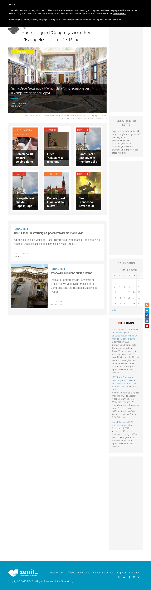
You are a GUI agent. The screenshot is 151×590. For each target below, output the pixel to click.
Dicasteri (51, 130)
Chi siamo (53, 572)
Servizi (96, 572)
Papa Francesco (23, 134)
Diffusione (71, 572)
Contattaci (134, 572)
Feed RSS (127, 323)
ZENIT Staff (16, 106)
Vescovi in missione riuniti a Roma (71, 273)
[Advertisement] (126, 68)
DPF (62, 572)
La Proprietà (84, 572)
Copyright (122, 572)
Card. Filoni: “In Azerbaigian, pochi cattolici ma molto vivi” (48, 233)
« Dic (114, 310)
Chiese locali (53, 174)
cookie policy (119, 13)
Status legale (108, 572)
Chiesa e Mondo (22, 130)
